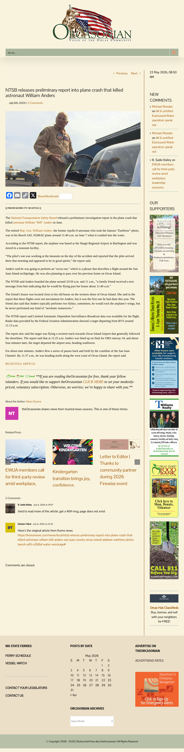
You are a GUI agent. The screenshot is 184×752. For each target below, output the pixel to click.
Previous (122, 73)
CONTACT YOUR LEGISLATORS (26, 688)
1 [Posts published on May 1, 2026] (102, 665)
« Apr (73, 695)
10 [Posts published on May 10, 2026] (71, 675)
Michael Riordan (162, 107)
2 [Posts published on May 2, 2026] (108, 665)
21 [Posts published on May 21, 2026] (96, 680)
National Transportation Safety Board (34, 218)
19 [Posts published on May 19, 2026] (84, 680)
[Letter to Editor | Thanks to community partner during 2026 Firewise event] (120, 444)
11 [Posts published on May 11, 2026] (78, 675)
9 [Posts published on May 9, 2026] (108, 670)
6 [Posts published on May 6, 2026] (90, 670)
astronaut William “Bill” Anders (32, 222)
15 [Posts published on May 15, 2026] (103, 675)
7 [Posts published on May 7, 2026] (96, 670)
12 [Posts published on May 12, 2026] (84, 675)
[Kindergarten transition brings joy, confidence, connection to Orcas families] (73, 452)
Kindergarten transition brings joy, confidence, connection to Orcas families (71, 485)
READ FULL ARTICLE (20, 363)
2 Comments (35, 103)
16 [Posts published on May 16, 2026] (109, 675)
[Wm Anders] (73, 149)
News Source (33, 401)
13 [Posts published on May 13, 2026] (90, 675)
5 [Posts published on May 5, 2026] (84, 670)
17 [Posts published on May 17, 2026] (71, 680)
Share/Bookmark (55, 196)
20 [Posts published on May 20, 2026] (91, 680)
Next (134, 73)
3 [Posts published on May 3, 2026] (71, 670)
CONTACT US (14, 696)
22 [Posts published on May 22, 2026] (103, 680)
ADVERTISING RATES (149, 661)
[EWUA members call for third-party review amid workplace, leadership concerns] (25, 451)
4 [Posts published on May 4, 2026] (78, 670)
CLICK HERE (93, 382)
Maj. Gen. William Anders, (36, 230)
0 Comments (82, 504)
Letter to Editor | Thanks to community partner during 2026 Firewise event (118, 470)
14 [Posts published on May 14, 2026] (96, 675)
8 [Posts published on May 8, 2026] (102, 670)
